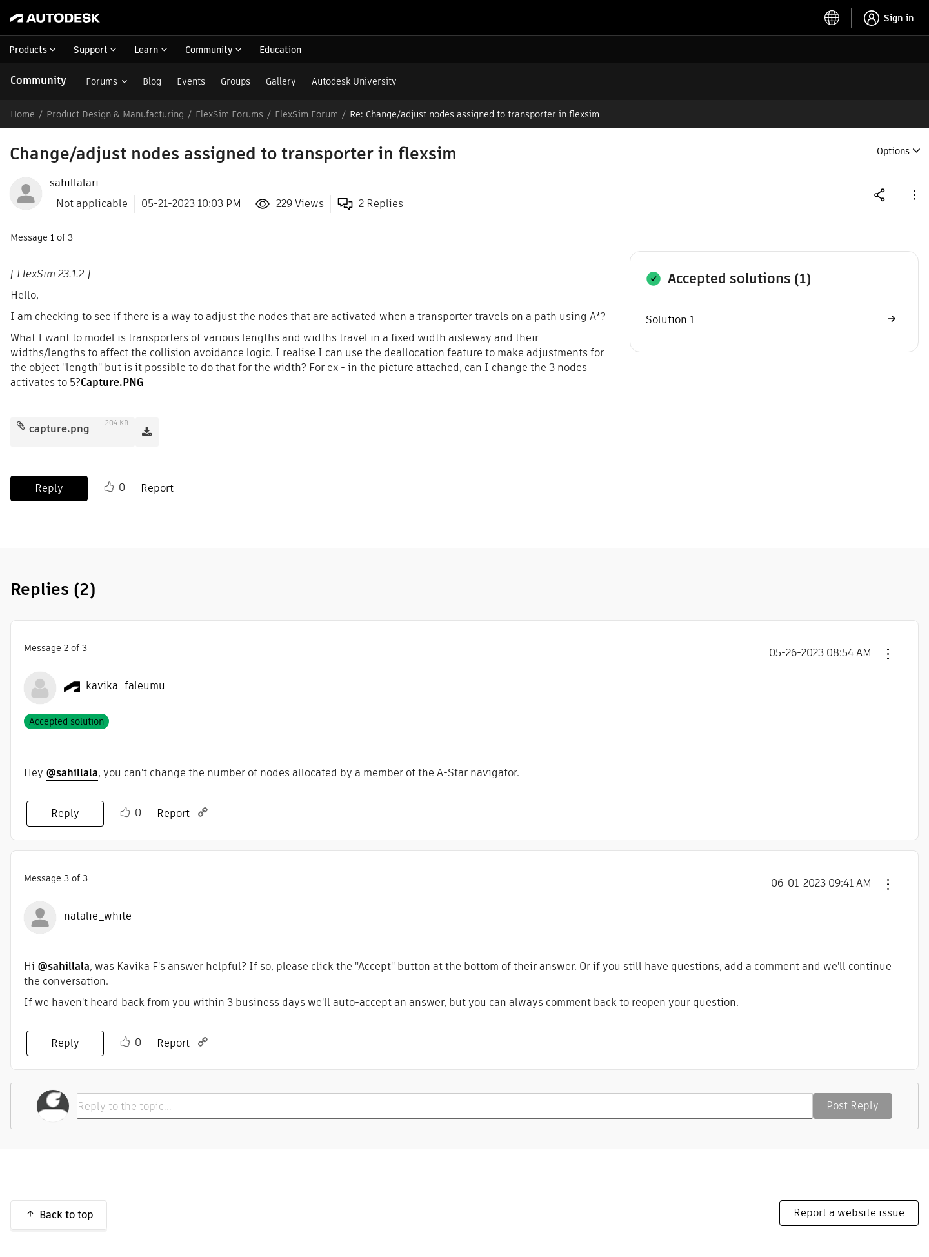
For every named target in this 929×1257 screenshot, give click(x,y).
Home (22, 114)
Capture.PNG (112, 382)
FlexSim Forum (306, 114)
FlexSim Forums (229, 114)
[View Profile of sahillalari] (74, 183)
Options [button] (893, 151)
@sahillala (72, 772)
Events (191, 81)
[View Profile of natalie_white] (98, 916)
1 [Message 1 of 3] (52, 237)
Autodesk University (354, 81)
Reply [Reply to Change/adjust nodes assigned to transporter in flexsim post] (49, 488)
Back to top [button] (66, 1214)
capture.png (59, 428)
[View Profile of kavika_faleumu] (125, 686)
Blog (152, 81)
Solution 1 (670, 319)
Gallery (281, 81)
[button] (913, 194)
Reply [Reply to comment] (65, 813)
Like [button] (109, 487)
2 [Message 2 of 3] (66, 647)
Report (157, 488)
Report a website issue (849, 1212)
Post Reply (852, 1105)
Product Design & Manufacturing (115, 114)
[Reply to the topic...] (445, 1106)
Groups (235, 81)
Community (38, 80)
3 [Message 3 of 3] (66, 878)
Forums (101, 81)
